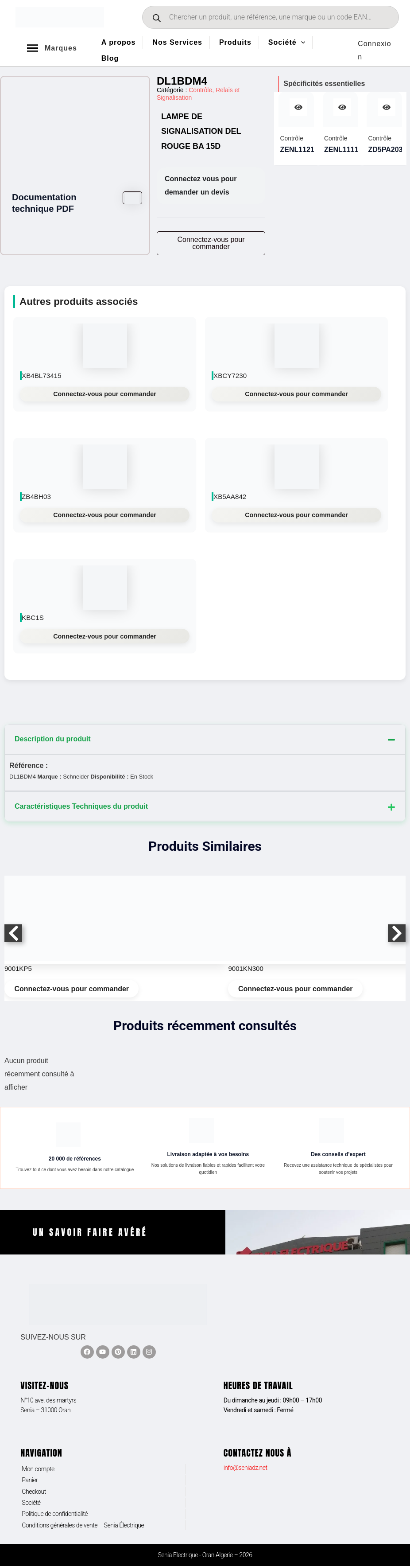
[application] (301, 42)
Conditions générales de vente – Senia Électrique (83, 1525)
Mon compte (38, 1469)
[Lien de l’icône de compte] (376, 50)
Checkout (34, 1491)
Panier (30, 1480)
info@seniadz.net (245, 1467)
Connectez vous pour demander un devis (201, 185)
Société (31, 1502)
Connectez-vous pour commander (104, 393)
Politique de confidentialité (55, 1513)
